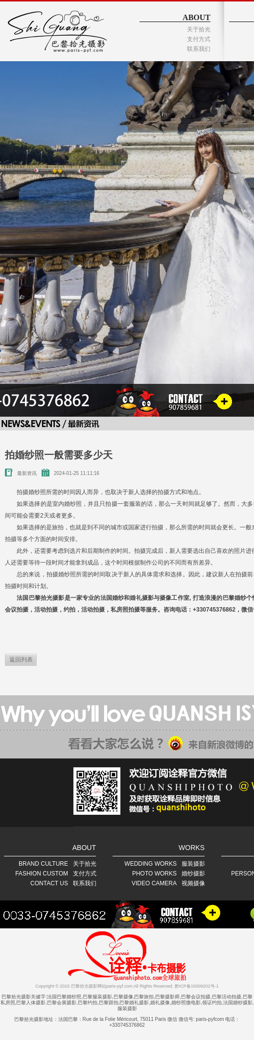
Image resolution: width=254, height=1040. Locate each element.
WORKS (192, 847)
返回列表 (21, 659)
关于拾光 (198, 29)
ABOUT (196, 17)
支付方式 (198, 39)
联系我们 (198, 49)
